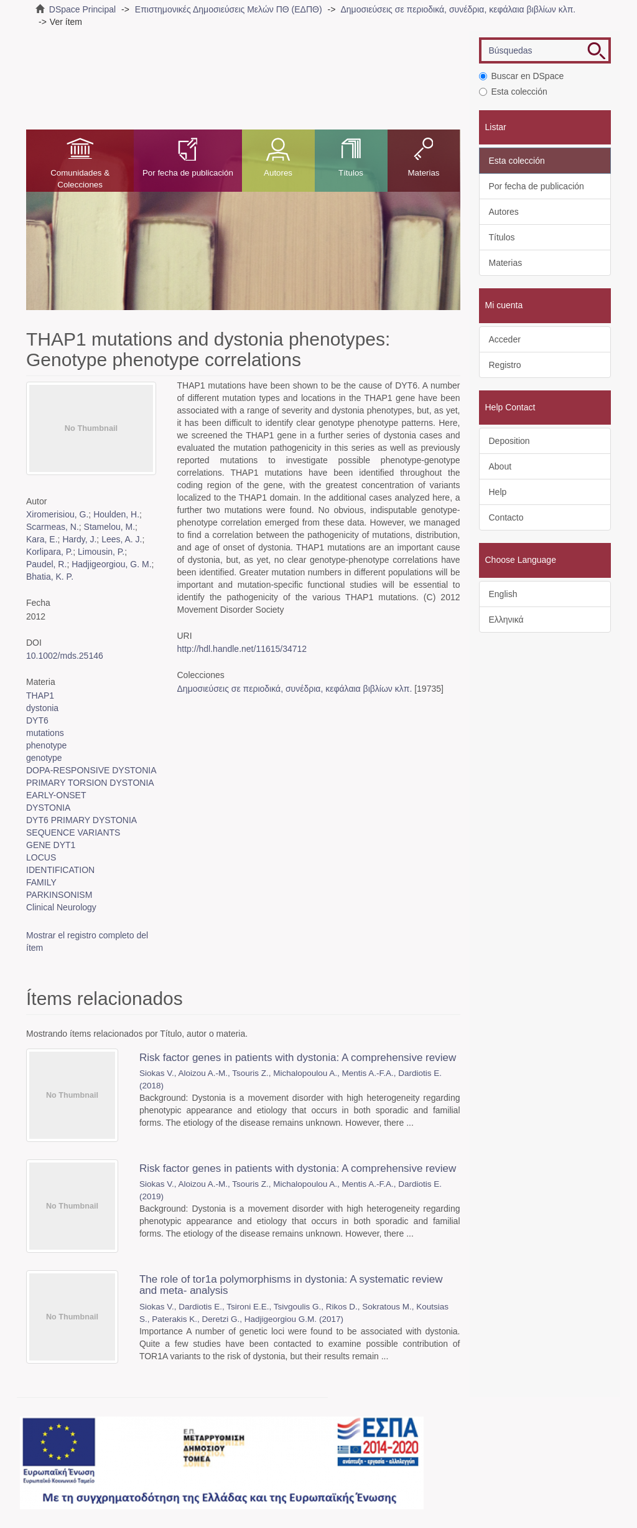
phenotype (46, 745)
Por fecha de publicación (187, 172)
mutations (45, 733)
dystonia (42, 708)
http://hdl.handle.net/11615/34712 (242, 649)
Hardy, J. (79, 539)
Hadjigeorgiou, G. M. (111, 564)
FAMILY (41, 882)
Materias (423, 172)
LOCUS (41, 857)
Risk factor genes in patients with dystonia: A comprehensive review (297, 1057)
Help (498, 492)
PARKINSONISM (59, 895)
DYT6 (37, 720)
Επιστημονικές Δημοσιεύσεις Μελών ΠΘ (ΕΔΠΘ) (228, 9)
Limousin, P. (101, 552)
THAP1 (40, 695)
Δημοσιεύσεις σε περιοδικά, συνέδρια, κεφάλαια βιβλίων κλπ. (457, 9)
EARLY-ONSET (56, 795)
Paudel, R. (46, 564)
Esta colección (513, 92)
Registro (505, 365)
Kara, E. (42, 539)
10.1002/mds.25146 (64, 656)
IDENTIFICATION (60, 870)
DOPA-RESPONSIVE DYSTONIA (91, 770)
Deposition (509, 441)
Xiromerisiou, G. (57, 514)
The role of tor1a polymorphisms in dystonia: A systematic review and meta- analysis (291, 1285)
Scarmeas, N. (52, 527)
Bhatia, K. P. (49, 577)
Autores (278, 172)
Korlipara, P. (49, 552)
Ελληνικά (506, 620)
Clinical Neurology (61, 907)
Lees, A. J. (121, 539)
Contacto (506, 517)
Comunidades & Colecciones (79, 178)
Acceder (505, 339)
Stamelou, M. (109, 527)
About (500, 466)
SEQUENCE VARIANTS (73, 832)
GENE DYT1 (50, 845)
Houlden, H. (116, 514)
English (503, 594)
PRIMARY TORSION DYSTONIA (90, 783)
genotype (44, 758)
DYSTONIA (48, 808)
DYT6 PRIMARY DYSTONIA (81, 820)
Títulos (350, 172)
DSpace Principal (82, 9)
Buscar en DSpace (521, 76)
